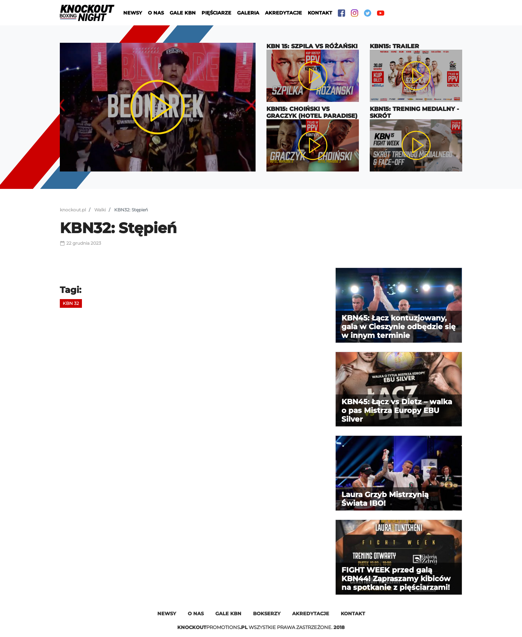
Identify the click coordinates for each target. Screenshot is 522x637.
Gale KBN (183, 13)
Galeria (248, 13)
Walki (100, 209)
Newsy (132, 13)
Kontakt (320, 13)
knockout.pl (73, 209)
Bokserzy (267, 613)
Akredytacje (283, 13)
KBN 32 (71, 303)
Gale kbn (228, 613)
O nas (156, 13)
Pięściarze (216, 13)
